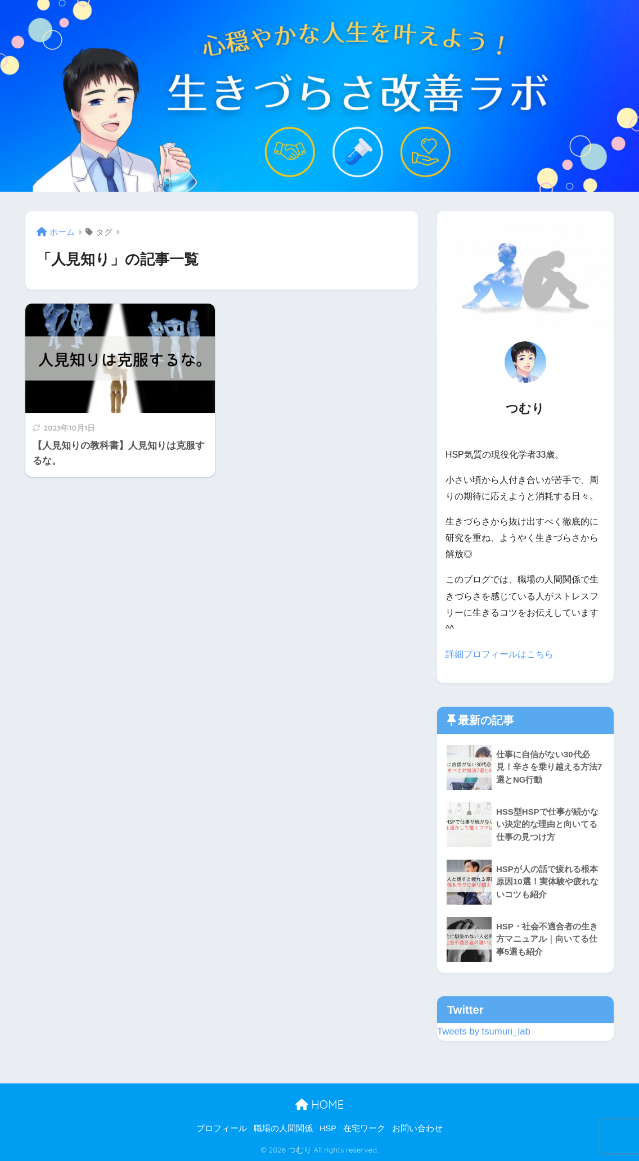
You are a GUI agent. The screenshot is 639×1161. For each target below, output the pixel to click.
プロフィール (221, 1127)
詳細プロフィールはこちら (500, 654)
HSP (328, 1127)
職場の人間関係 (283, 1127)
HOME (319, 1104)
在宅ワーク (364, 1127)
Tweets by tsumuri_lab (484, 1031)
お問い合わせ (417, 1127)
